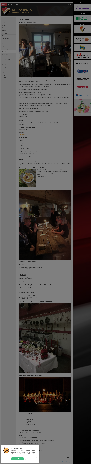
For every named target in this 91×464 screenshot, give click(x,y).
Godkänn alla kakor (17, 458)
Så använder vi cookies (29, 455)
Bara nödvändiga (31, 458)
